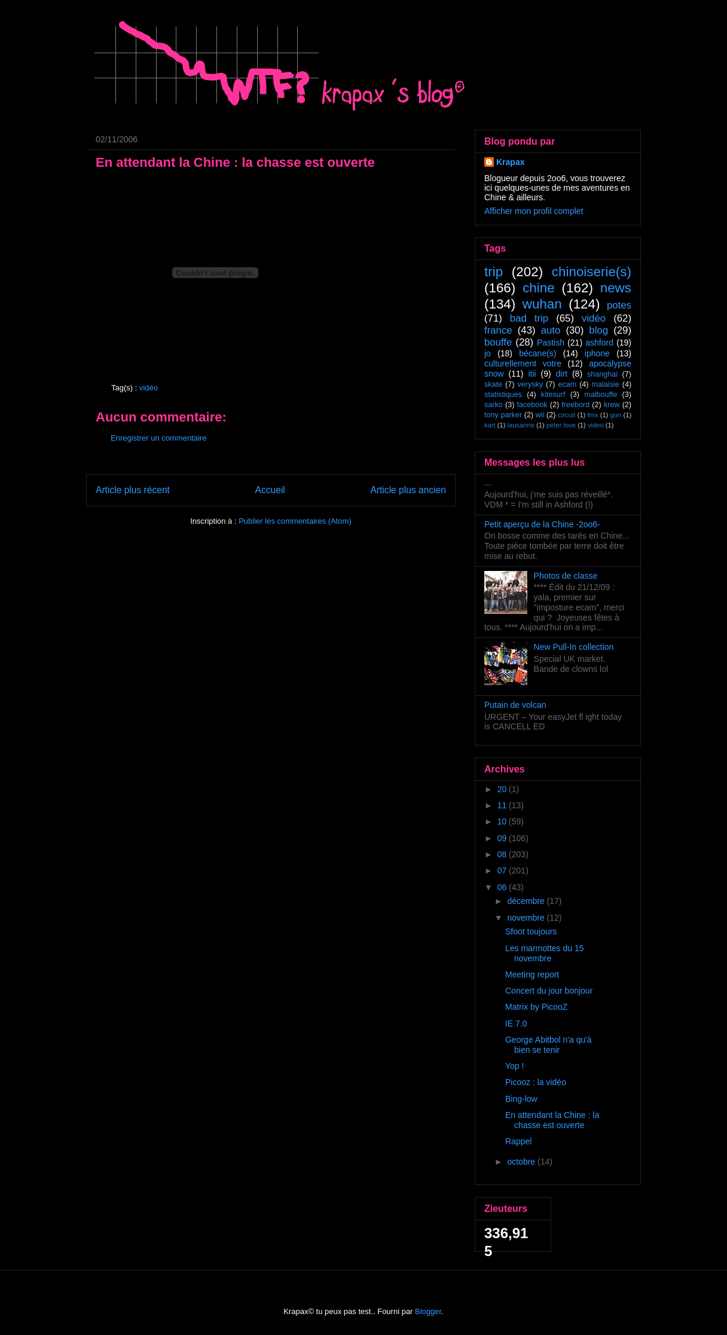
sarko (493, 405)
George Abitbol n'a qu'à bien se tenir (548, 1045)
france (498, 330)
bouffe (498, 342)
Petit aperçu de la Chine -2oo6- (542, 524)
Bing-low (521, 1099)
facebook (532, 405)
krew (612, 405)
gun (616, 414)
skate (493, 384)
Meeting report (532, 974)
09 (503, 838)
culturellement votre (522, 363)
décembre (526, 901)
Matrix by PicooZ (536, 1007)
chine (539, 287)
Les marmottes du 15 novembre (544, 953)
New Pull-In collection (574, 647)
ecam (567, 384)
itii (532, 373)
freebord (575, 405)
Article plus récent (133, 490)
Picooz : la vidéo (535, 1082)
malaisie (605, 384)
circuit (566, 414)
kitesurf (553, 394)
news (615, 287)
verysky (530, 384)
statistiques (503, 394)
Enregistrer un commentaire (158, 437)
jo (487, 353)
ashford (599, 342)
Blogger (428, 1311)
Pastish (550, 342)
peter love (561, 425)
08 (503, 854)
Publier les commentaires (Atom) (295, 521)
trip (493, 271)
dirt (561, 373)
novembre (526, 917)
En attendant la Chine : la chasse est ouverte (552, 1120)
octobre (522, 1161)
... (487, 482)
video (596, 425)
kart (490, 425)
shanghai (602, 374)
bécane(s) (537, 353)
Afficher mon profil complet (533, 211)
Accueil (270, 490)
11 (503, 805)
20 (503, 789)
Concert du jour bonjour (548, 990)
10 (503, 821)
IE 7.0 (516, 1023)
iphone (597, 353)
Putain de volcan (515, 705)
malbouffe (600, 394)
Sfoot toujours (531, 931)
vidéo (148, 387)
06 (503, 887)
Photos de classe (566, 576)
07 (503, 870)
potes (619, 305)
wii (540, 415)
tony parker (503, 415)
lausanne (521, 425)
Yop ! (514, 1066)
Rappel (518, 1141)
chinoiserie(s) (591, 271)
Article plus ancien (408, 490)
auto (551, 330)
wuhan (542, 304)
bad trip (529, 318)
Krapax (510, 162)
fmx (592, 414)
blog (598, 330)
